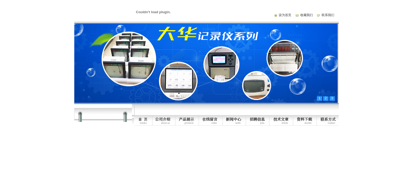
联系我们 (328, 15)
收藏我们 (306, 15)
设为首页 (285, 15)
